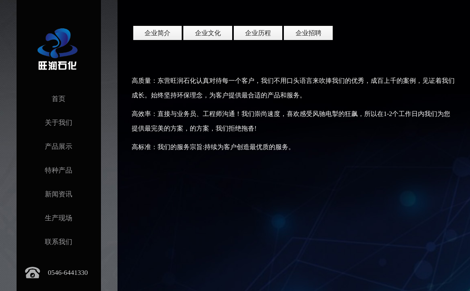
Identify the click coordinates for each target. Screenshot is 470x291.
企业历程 (258, 33)
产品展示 (58, 146)
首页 (58, 99)
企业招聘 (308, 33)
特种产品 (58, 170)
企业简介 (157, 33)
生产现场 (58, 218)
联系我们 (58, 242)
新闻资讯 (58, 194)
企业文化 (208, 33)
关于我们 (58, 123)
